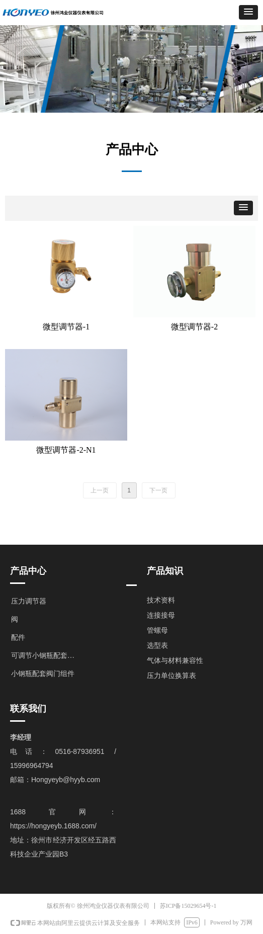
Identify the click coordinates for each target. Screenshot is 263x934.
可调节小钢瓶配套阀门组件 (48, 655)
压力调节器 (28, 601)
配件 (18, 637)
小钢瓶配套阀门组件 (42, 673)
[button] (248, 12)
